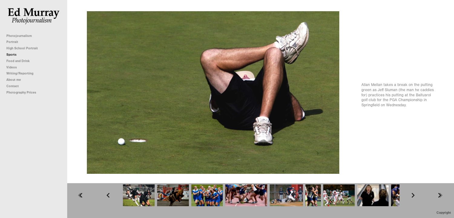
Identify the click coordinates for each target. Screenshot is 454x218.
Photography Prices (21, 92)
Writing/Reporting (22, 73)
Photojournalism (21, 36)
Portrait (12, 42)
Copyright (443, 213)
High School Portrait (22, 48)
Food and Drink (18, 61)
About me (13, 80)
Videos (11, 67)
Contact (12, 86)
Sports (11, 55)
